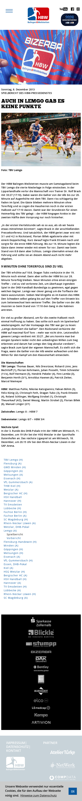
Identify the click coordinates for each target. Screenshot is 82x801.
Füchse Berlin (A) (15, 515)
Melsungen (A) (13, 474)
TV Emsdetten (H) (15, 586)
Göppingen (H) (13, 549)
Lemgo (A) (10, 530)
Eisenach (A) (12, 556)
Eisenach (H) (12, 478)
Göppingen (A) (13, 471)
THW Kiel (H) (12, 486)
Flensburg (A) (13, 463)
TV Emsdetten (13, 504)
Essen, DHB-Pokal (15, 564)
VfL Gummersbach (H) (18, 560)
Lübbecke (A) (12, 590)
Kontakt (13, 750)
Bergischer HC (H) (15, 493)
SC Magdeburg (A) (16, 597)
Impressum (15, 743)
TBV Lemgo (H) (13, 459)
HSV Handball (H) (15, 579)
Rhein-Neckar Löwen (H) (20, 594)
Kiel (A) (8, 568)
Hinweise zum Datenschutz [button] (38, 795)
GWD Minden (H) (15, 467)
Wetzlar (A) (11, 489)
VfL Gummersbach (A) (18, 482)
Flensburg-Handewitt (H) (20, 541)
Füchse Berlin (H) (15, 512)
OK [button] (73, 791)
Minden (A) (11, 545)
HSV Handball (13, 497)
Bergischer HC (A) (15, 575)
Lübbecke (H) (12, 508)
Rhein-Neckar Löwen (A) (20, 523)
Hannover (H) (12, 500)
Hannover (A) (12, 582)
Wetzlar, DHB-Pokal (16, 527)
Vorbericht (14, 538)
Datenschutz (17, 747)
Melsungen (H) (13, 553)
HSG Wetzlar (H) (14, 571)
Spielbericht (15, 534)
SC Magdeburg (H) (16, 519)
